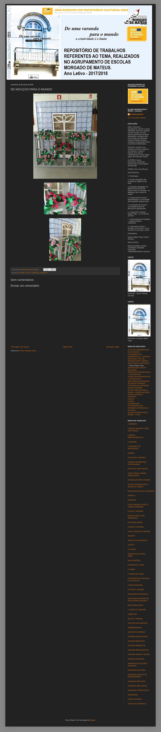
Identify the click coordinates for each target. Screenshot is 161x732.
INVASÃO (131, 536)
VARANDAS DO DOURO (137, 670)
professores (43, 272)
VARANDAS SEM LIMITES (137, 686)
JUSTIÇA (131, 545)
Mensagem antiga (112, 347)
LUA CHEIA (132, 549)
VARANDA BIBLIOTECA (136, 641)
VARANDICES (133, 695)
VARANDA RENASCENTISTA (138, 650)
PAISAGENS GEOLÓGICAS (138, 594)
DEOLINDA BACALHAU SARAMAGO (142, 491)
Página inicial (67, 347)
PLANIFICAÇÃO (133, 404)
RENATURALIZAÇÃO (135, 605)
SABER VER (132, 614)
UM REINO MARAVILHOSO (138, 637)
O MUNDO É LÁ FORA (136, 565)
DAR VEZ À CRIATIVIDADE (138, 469)
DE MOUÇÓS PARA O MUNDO (139, 480)
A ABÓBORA (132, 424)
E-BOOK (131, 401)
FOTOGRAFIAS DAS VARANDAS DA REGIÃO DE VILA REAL (138, 408)
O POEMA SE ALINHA (136, 574)
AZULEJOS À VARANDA (137, 458)
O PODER (131, 569)
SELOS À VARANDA (135, 619)
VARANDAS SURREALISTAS (138, 690)
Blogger (92, 720)
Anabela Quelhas (136, 114)
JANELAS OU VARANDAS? (138, 540)
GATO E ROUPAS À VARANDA (139, 531)
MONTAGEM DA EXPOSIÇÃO (138, 363)
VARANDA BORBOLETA (136, 645)
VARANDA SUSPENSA (136, 659)
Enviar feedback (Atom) (28, 351)
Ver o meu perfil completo (137, 118)
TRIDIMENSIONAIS (135, 628)
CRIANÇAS (35, 272)
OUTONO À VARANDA (136, 590)
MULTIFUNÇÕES (134, 560)
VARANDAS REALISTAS (137, 681)
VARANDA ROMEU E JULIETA (139, 654)
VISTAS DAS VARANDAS (137, 704)
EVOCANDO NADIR (135, 522)
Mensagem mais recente (20, 347)
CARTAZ (131, 399)
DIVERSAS (132, 500)
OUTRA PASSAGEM (135, 585)
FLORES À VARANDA (136, 527)
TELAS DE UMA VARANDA (137, 623)
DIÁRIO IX (131, 496)
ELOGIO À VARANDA (135, 511)
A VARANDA (132, 442)
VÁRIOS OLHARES (135, 699)
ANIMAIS (131, 453)
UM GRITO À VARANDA (136, 632)
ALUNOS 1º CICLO (24, 272)
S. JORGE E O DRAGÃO (137, 610)
